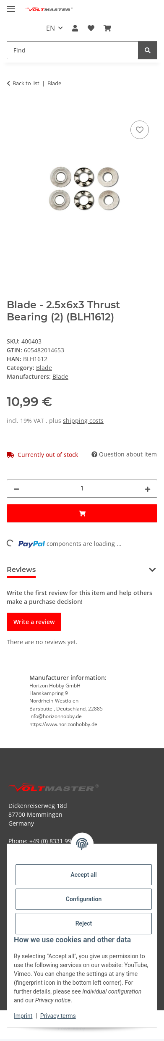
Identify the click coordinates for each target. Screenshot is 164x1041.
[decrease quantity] (16, 488)
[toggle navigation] (11, 5)
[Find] (147, 50)
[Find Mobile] (72, 50)
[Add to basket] (13, 109)
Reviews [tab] (21, 570)
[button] (75, 28)
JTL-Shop (96, 1028)
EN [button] (50, 28)
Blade (44, 368)
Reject (83, 923)
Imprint (23, 1015)
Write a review (34, 622)
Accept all (83, 874)
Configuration (84, 899)
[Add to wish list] (139, 130)
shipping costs (83, 421)
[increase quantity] (147, 488)
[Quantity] (82, 488)
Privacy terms (58, 1015)
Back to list (26, 83)
